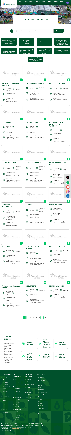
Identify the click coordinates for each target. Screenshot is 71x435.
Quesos (17, 402)
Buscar (58, 31)
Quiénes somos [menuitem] (28, 1)
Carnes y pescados (17, 387)
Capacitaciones (30, 390)
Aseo (39, 411)
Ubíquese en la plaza (6, 387)
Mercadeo (41, 414)
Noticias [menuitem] (21, 4)
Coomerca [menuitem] (28, 4)
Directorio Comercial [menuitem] (39, 1)
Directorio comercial (5, 383)
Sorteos (5, 394)
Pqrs (4, 415)
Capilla (28, 387)
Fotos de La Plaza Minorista (6, 398)
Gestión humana (28, 393)
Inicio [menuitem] (20, 1)
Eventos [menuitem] (62, 1)
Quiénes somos (5, 378)
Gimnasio (29, 382)
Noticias (5, 409)
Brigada (28, 400)
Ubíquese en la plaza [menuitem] (52, 1)
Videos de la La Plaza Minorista (6, 405)
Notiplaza (5, 391)
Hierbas (17, 379)
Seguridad (29, 397)
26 (45, 317)
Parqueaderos (30, 384)
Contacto (5, 412)
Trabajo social (40, 400)
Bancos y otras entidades (41, 387)
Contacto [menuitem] (35, 4)
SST (39, 396)
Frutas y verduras (17, 383)
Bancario (28, 379)
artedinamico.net (16, 428)
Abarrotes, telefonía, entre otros (18, 393)
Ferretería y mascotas (18, 398)
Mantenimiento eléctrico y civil (42, 393)
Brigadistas (41, 380)
